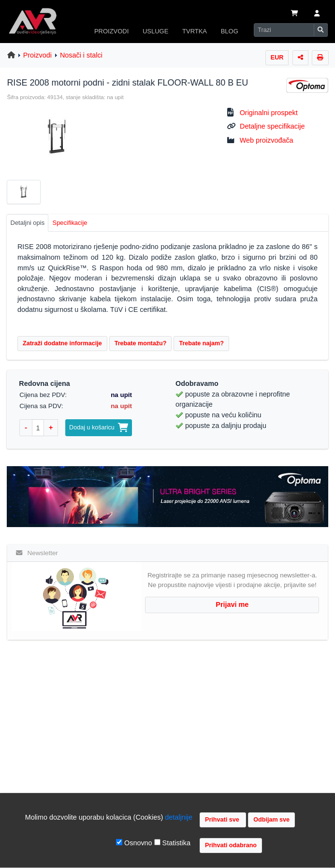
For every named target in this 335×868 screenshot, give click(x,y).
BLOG (229, 31)
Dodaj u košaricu (98, 427)
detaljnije (178, 817)
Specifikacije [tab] (70, 222)
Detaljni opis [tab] (28, 222)
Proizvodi (37, 55)
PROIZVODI (111, 31)
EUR (277, 57)
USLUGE (155, 31)
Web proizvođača (266, 140)
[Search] (284, 30)
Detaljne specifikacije (272, 126)
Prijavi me (232, 604)
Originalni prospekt (269, 113)
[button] (317, 14)
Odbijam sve (271, 819)
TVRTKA (194, 31)
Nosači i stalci (81, 55)
